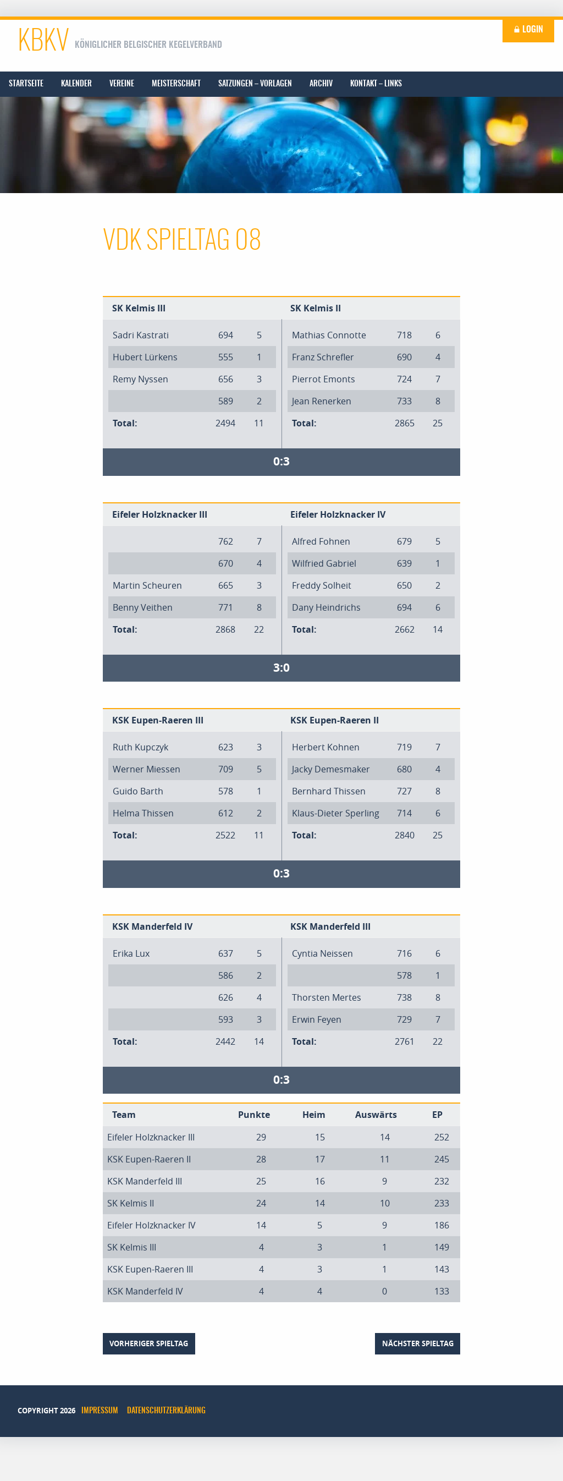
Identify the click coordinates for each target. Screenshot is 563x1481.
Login (528, 29)
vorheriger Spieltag (148, 1343)
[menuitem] (26, 84)
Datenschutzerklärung (166, 1411)
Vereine (121, 84)
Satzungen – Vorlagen (255, 84)
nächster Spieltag (418, 1343)
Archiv (321, 84)
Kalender (76, 84)
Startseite (26, 84)
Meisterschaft (176, 84)
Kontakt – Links (376, 84)
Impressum (99, 1411)
